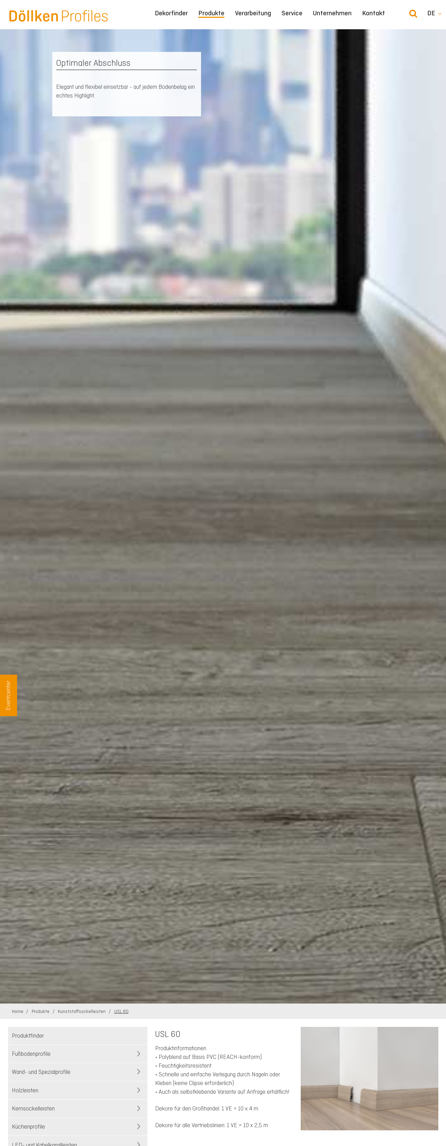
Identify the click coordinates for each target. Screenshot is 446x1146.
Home (18, 1011)
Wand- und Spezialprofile (41, 1071)
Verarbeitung (253, 13)
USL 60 (121, 1011)
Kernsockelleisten (33, 1108)
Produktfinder (28, 1035)
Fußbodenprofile (31, 1053)
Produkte (211, 13)
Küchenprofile (28, 1126)
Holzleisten (25, 1090)
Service (292, 13)
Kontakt (373, 13)
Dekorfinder (171, 13)
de (431, 13)
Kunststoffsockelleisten (82, 1011)
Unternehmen (332, 13)
